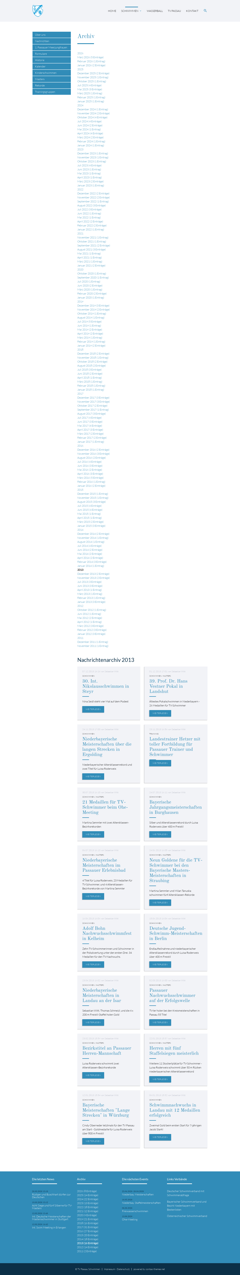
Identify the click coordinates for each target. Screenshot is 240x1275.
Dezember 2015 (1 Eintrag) (92, 493)
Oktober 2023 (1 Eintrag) (91, 161)
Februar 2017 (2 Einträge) (92, 437)
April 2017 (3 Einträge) (90, 429)
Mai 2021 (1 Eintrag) (89, 253)
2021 (80, 233)
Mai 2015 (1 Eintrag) (89, 513)
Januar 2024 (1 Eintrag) (90, 145)
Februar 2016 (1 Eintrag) (91, 481)
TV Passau (174, 11)
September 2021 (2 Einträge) (93, 245)
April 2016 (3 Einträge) (90, 473)
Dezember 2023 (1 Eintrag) (92, 153)
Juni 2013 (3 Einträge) (89, 585)
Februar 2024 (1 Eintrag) (91, 141)
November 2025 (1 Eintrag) (92, 77)
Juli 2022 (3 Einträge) (89, 209)
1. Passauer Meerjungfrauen (51, 47)
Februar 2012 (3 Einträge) (92, 629)
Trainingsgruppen (45, 91)
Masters (39, 79)
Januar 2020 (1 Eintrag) (90, 297)
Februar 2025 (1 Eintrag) (91, 97)
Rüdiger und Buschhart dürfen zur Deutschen (51, 1195)
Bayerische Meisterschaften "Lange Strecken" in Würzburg (106, 1110)
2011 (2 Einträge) (87, 1251)
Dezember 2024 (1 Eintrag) (92, 109)
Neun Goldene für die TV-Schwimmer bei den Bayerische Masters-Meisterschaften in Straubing (175, 870)
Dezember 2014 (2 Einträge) (93, 533)
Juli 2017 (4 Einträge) (89, 417)
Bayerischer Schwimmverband (184, 1201)
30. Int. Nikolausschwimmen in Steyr (105, 686)
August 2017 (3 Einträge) (91, 413)
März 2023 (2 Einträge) (90, 181)
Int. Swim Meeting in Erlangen (49, 1227)
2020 (80, 269)
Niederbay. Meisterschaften (138, 1194)
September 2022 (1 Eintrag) (93, 201)
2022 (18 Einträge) (87, 1207)
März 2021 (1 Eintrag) (89, 261)
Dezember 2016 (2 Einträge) (93, 449)
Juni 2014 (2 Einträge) (89, 549)
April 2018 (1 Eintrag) (89, 377)
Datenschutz (123, 1269)
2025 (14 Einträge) (87, 1195)
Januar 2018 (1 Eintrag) (90, 389)
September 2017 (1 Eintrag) (93, 409)
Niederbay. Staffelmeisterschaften (141, 1202)
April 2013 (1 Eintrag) (89, 589)
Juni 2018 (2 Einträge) (89, 373)
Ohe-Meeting (130, 1219)
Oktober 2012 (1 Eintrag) (91, 609)
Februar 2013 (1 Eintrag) (91, 597)
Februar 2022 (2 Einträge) (92, 225)
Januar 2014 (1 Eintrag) (90, 565)
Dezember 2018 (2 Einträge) (93, 353)
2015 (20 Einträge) (87, 1235)
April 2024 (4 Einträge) (90, 133)
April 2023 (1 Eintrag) (89, 177)
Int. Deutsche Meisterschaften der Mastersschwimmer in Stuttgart (51, 1217)
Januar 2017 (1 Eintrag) (90, 441)
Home (112, 11)
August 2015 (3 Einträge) (91, 501)
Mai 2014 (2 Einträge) (89, 553)
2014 (80, 529)
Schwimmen (129, 11)
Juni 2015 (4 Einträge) (89, 509)
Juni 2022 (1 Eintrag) (89, 213)
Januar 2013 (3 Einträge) (91, 601)
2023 (80, 149)
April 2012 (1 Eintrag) (89, 621)
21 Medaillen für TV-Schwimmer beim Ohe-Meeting (105, 807)
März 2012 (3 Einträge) (90, 625)
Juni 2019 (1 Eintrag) (89, 325)
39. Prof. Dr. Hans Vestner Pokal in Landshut (168, 686)
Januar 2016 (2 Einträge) (91, 485)
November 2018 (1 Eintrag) (92, 357)
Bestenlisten (174, 1209)
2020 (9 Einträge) (87, 1215)
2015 (80, 489)
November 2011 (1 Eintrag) (92, 646)
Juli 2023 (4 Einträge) (89, 165)
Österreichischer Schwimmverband (187, 1216)
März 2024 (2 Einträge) (90, 137)
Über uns (40, 34)
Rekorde (40, 85)
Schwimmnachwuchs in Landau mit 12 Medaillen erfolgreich (174, 1110)
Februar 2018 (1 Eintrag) (91, 385)
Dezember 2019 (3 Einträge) (93, 305)
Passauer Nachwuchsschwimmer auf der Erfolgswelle (172, 995)
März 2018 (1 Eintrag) (89, 381)
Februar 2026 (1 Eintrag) (91, 61)
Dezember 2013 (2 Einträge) (93, 573)
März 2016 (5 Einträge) (90, 477)
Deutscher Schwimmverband (183, 1191)
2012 (80, 605)
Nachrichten (42, 41)
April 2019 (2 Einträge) (90, 333)
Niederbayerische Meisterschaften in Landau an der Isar (101, 995)
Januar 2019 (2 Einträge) (91, 345)
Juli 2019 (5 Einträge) (89, 321)
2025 (80, 69)
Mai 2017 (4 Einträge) (89, 425)
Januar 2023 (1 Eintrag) (90, 185)
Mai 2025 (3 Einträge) (89, 89)
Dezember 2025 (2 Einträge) (93, 73)
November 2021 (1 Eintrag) (92, 237)
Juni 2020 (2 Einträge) (89, 285)
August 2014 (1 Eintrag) (90, 541)
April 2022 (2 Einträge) (90, 221)
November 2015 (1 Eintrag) (92, 497)
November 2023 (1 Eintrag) (92, 157)
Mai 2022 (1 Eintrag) (89, 217)
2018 (80, 349)
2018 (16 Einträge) (87, 1223)
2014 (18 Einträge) (87, 1239)
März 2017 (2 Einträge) (90, 433)
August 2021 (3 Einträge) (91, 249)
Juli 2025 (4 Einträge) (89, 85)
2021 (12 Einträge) (87, 1211)
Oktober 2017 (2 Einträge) (92, 405)
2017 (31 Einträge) (87, 1227)
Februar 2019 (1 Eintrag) (91, 341)
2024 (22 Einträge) (87, 1199)
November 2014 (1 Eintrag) (92, 537)
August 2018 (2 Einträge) (91, 365)
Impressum (109, 1269)
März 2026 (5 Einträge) (90, 57)
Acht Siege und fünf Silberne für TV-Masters (52, 1206)
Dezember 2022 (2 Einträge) (93, 193)
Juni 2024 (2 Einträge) (89, 125)
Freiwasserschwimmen (135, 1211)
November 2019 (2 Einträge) (93, 309)
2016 (80, 445)
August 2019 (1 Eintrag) (90, 317)
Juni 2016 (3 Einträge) (89, 465)
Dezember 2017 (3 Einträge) (93, 397)
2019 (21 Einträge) (87, 1219)
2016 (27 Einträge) (87, 1231)
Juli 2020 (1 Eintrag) (88, 281)
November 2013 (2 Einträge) (93, 577)
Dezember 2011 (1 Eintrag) (92, 642)
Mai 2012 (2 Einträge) (89, 617)
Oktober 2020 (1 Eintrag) (91, 273)
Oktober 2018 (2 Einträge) (92, 361)
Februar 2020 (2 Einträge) (92, 293)
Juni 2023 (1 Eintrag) (89, 169)
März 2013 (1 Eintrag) (89, 593)
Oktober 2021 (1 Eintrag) (91, 241)
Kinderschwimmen (45, 72)
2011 (80, 638)
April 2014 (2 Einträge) (90, 557)
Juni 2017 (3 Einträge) (89, 421)
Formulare (41, 53)
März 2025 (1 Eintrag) (89, 93)
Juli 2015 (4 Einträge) (89, 505)
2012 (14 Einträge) (87, 1247)
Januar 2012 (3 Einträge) (91, 633)
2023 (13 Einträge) (87, 1203)
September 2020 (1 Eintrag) (93, 277)
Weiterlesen (93, 709)
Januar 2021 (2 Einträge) (91, 265)
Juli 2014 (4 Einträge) (89, 545)
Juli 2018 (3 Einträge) (89, 369)
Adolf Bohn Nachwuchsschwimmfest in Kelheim (107, 933)
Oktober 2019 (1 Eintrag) (91, 313)
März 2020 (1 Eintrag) (89, 289)
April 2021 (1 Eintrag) (89, 257)
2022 (80, 189)
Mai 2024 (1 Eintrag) (89, 129)
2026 (80, 53)
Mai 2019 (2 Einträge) (89, 329)
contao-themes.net (155, 1269)
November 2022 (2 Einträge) (93, 197)
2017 (80, 393)
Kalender (40, 66)
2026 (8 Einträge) (87, 1191)
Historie (39, 60)
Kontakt (192, 11)
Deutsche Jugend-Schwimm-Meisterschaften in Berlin (175, 933)
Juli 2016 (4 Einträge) (89, 461)
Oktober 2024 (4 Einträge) (92, 117)
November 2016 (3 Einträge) (93, 453)
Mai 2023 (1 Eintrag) (89, 173)
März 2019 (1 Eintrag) (89, 337)
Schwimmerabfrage (178, 1195)
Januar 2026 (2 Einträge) (91, 65)
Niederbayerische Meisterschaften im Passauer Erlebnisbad (104, 865)
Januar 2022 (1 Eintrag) (90, 229)
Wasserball (155, 11)
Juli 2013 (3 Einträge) (89, 581)
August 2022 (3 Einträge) (91, 205)
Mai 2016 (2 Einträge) (89, 469)
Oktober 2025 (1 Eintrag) (91, 81)
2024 (80, 105)
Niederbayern (182, 1205)
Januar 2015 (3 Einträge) (91, 525)
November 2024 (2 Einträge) (93, 113)
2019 (80, 301)
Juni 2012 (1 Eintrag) (89, 613)
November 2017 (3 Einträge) (93, 401)
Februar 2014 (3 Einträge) (92, 561)
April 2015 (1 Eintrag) (89, 517)
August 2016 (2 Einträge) (91, 457)
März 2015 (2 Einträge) (90, 521)
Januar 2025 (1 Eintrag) (90, 101)
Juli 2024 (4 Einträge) (89, 121)
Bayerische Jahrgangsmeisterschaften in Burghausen (175, 807)
